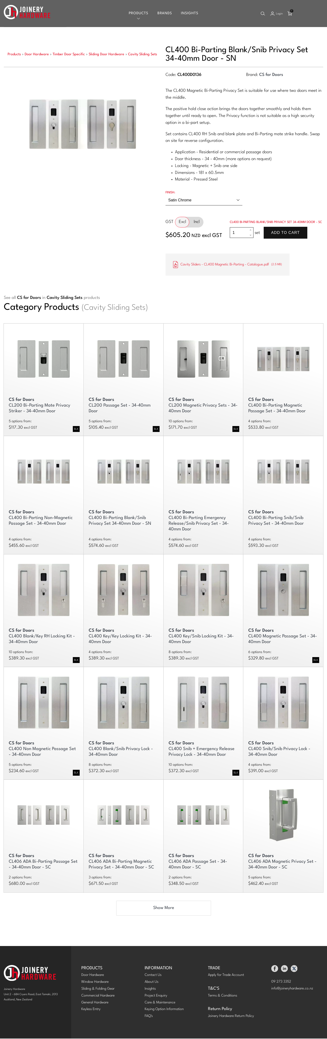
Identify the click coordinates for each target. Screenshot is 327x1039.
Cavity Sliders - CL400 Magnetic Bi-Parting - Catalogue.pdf (227, 265)
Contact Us (153, 975)
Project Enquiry (156, 996)
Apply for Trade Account (226, 975)
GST (169, 222)
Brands (164, 13)
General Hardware (94, 1003)
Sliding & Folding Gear (98, 989)
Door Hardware (92, 975)
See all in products (52, 298)
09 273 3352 (281, 982)
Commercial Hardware (98, 996)
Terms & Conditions (222, 996)
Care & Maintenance (160, 1003)
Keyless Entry (91, 1009)
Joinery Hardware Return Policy (231, 1016)
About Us (151, 982)
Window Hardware (95, 982)
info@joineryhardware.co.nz (292, 989)
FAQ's (149, 1016)
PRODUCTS (91, 969)
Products (138, 13)
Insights (189, 13)
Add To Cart (285, 233)
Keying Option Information (164, 1009)
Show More (163, 908)
